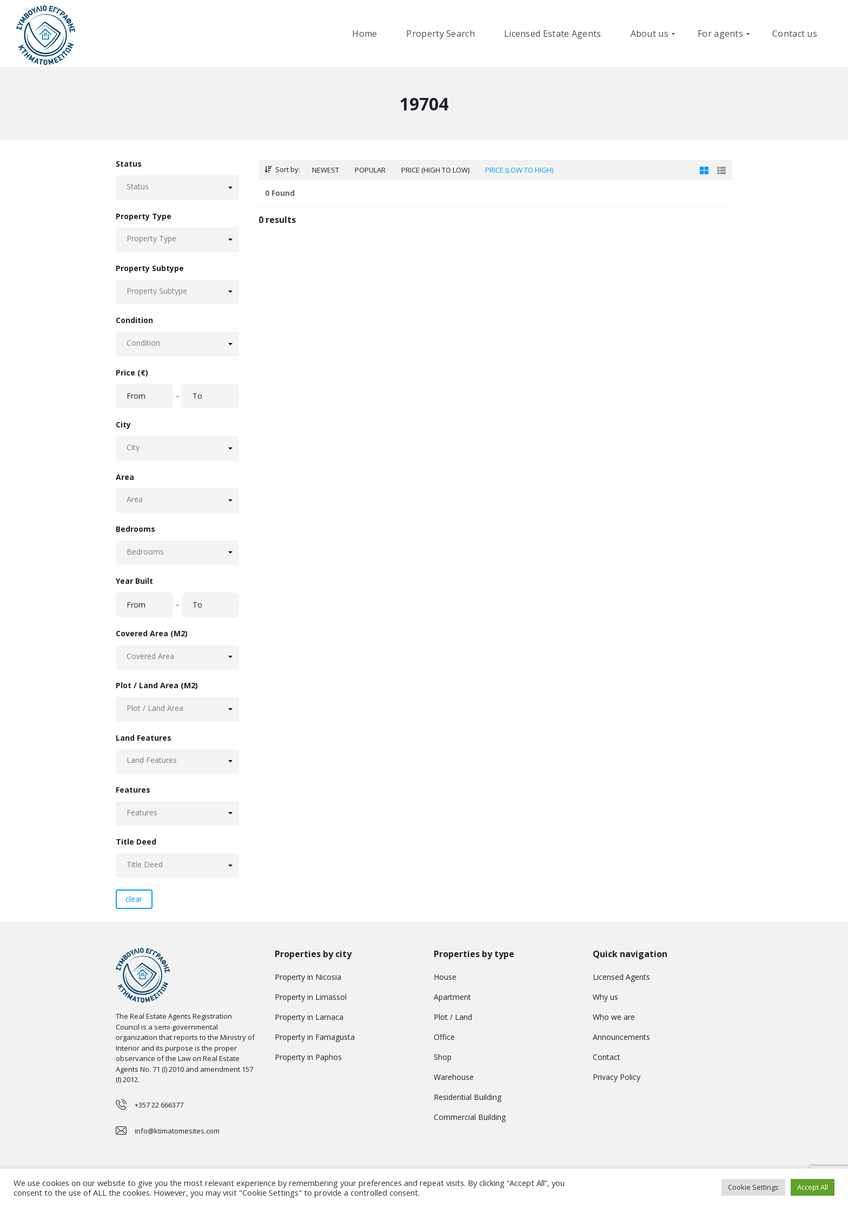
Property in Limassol (311, 997)
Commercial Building (470, 1117)
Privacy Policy (616, 1077)
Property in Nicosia (308, 977)
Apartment (452, 997)
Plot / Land (453, 1017)
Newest (325, 170)
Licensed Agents (621, 977)
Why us (605, 997)
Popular (370, 170)
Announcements (621, 1037)
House (445, 977)
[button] (177, 187)
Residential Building (467, 1097)
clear (134, 899)
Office (444, 1037)
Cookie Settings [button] (753, 1187)
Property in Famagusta (315, 1037)
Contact (606, 1057)
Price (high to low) (435, 170)
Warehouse (454, 1077)
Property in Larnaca (309, 1017)
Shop (443, 1057)
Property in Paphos (308, 1057)
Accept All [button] (812, 1187)
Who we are (614, 1017)
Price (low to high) (519, 170)
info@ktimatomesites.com (177, 1131)
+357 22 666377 (159, 1105)
